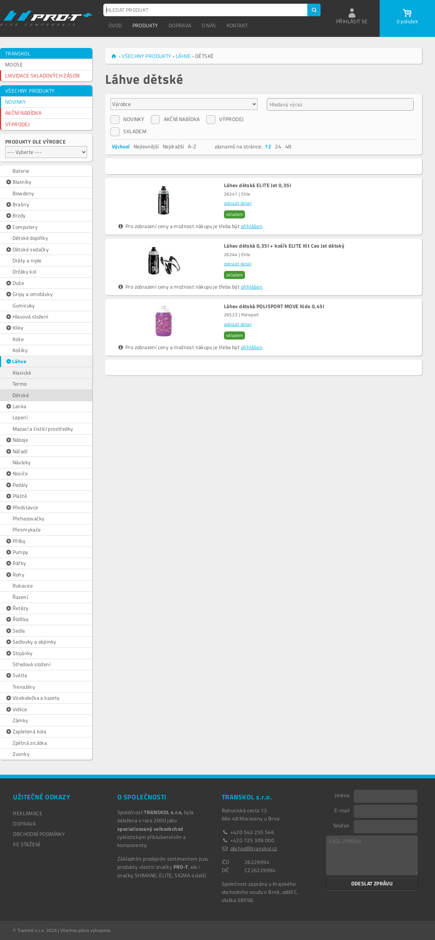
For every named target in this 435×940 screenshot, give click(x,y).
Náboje (16, 440)
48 (288, 146)
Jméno (342, 795)
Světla (16, 675)
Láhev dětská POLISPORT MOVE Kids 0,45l (274, 306)
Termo (20, 384)
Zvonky (21, 754)
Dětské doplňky (30, 238)
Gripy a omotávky (29, 294)
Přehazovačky (29, 518)
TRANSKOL (17, 53)
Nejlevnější (146, 146)
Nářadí (16, 451)
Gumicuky (24, 305)
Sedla (15, 631)
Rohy (14, 575)
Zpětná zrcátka (30, 743)
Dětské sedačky (27, 249)
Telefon (341, 825)
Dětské (21, 395)
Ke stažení (26, 844)
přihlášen (252, 226)
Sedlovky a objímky (30, 642)
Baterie (21, 171)
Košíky (20, 350)
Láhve (16, 361)
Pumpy (16, 552)
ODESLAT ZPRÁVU (372, 883)
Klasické (22, 372)
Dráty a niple (27, 260)
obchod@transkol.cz (253, 848)
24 (278, 146)
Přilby (15, 541)
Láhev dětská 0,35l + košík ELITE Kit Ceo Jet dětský (284, 245)
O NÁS (209, 25)
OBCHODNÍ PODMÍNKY (39, 834)
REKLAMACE (27, 813)
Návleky (22, 462)
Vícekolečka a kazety (32, 698)
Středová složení (32, 664)
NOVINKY (15, 102)
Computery (21, 227)
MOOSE (14, 64)
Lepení (20, 417)
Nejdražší (173, 146)
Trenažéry (24, 687)
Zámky (20, 720)
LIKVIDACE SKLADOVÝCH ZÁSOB (42, 75)
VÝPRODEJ (17, 124)
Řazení (20, 597)
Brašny (17, 204)
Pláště (16, 496)
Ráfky (15, 563)
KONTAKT (237, 25)
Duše (14, 283)
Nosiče (16, 473)
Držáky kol (25, 271)
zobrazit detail (238, 203)
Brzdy (15, 215)
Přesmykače (27, 529)
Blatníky (18, 182)
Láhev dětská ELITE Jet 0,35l (257, 185)
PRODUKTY (145, 25)
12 (268, 146)
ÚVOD (115, 25)
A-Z (192, 146)
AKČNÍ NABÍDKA (23, 113)
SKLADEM (128, 131)
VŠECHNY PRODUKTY (30, 90)
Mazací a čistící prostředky (43, 429)
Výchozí (121, 146)
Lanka (16, 406)
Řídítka (16, 619)
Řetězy (16, 608)
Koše (18, 339)
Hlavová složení (26, 317)
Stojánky (19, 653)
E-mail (341, 810)
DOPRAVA (180, 25)
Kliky (14, 328)
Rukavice (23, 585)
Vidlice (16, 709)
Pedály (16, 485)
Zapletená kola (25, 731)
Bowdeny (23, 193)
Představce (21, 507)
